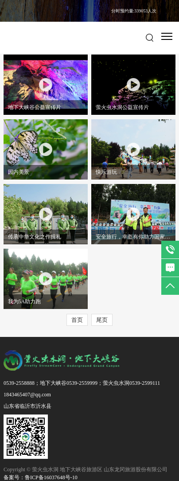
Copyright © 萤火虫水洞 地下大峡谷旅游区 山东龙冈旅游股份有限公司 (85, 469)
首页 (77, 320)
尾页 (102, 320)
